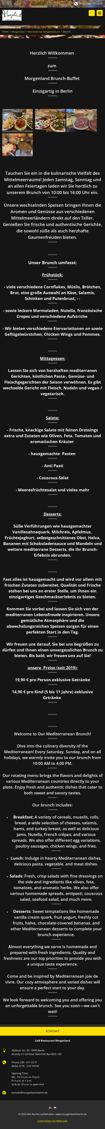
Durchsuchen (92, 13)
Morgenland (18, 31)
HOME (5, 31)
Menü (100, 13)
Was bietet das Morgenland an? (44, 31)
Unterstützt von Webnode (52, 1121)
